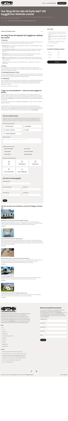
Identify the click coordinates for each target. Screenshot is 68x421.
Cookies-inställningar (62, 418)
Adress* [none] (41, 379)
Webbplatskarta (5, 388)
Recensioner (4, 384)
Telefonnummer (6, 237)
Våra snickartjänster (51, 3)
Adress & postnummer (7, 231)
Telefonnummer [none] (43, 371)
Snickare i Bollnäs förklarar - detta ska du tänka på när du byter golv (16, 302)
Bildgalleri (4, 386)
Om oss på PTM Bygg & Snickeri (8, 320)
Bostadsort (25, 231)
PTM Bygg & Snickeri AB (32, 418)
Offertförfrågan (5, 378)
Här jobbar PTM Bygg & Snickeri (7, 380)
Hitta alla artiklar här (51, 45)
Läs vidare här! (3, 270)
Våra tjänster (57, 62)
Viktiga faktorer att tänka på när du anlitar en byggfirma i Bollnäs (15, 264)
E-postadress (25, 237)
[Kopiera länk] (40, 59)
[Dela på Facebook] (42, 59)
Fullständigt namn (6, 225)
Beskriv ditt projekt (6, 181)
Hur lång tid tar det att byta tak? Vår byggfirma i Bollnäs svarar (15, 337)
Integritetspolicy (5, 390)
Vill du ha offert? (62, 3)
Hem (3, 371)
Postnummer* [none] (42, 375)
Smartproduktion (14, 418)
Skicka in (5, 244)
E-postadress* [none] (42, 367)
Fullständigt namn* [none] (43, 363)
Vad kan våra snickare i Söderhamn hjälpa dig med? (12, 283)
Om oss (44, 3)
